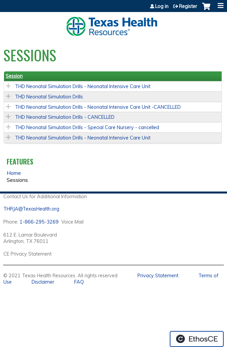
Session (14, 76)
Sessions (17, 180)
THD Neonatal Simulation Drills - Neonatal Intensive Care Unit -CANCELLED (98, 107)
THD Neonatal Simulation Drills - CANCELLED (64, 117)
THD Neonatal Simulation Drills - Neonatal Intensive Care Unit (82, 86)
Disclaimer (43, 282)
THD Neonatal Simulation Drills (49, 97)
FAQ (79, 282)
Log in (161, 6)
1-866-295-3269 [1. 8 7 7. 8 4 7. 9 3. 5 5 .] (39, 222)
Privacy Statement (157, 276)
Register (188, 6)
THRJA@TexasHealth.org (31, 209)
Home (14, 172)
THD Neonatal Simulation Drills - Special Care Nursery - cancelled (87, 127)
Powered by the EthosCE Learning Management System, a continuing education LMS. (197, 339)
